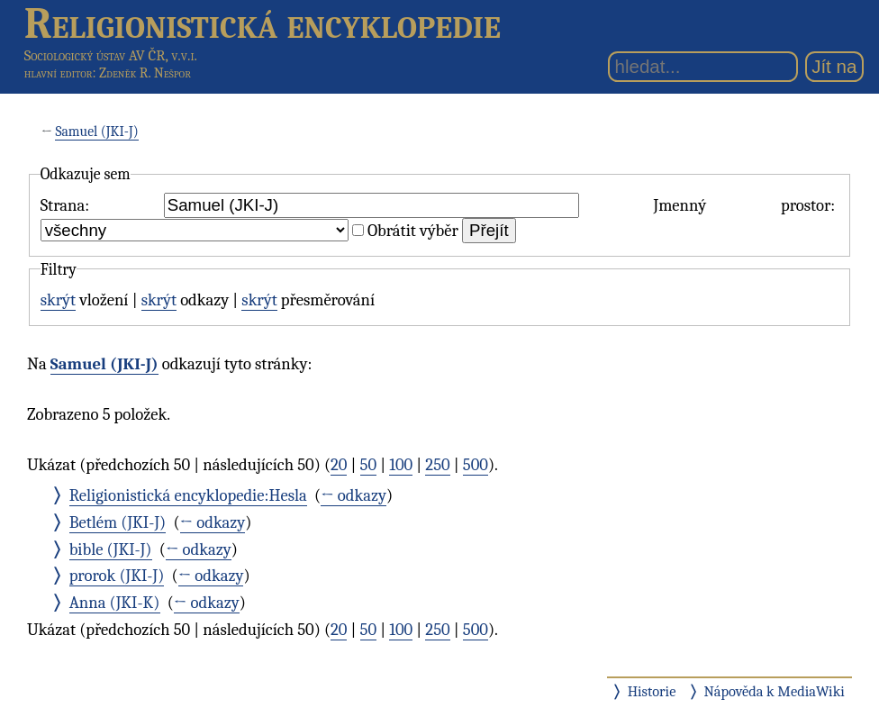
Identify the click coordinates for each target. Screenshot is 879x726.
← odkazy (353, 495)
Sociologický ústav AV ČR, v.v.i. (110, 55)
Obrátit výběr (412, 230)
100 (400, 465)
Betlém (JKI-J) (118, 522)
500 (475, 465)
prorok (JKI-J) (117, 575)
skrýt (58, 300)
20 (339, 465)
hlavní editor (58, 73)
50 (368, 465)
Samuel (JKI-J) (96, 131)
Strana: (65, 205)
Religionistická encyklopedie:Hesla (188, 495)
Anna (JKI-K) (114, 603)
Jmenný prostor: (744, 205)
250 (437, 465)
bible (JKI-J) (110, 549)
